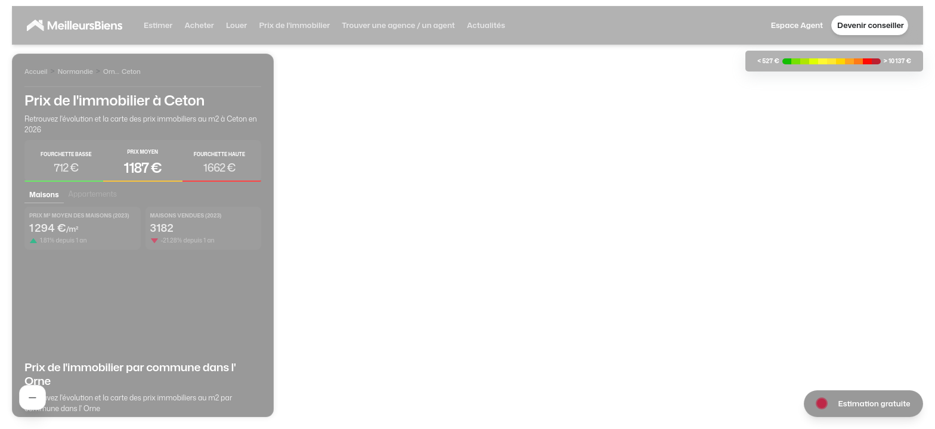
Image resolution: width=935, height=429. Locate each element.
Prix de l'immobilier (294, 25)
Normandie (75, 71)
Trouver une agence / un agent (398, 25)
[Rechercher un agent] (32, 397)
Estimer (158, 25)
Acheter (199, 25)
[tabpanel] (142, 276)
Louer (236, 25)
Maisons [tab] (44, 194)
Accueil (35, 71)
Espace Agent (797, 25)
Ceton (131, 71)
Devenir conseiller (870, 25)
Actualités (486, 25)
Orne (111, 71)
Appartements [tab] (93, 194)
